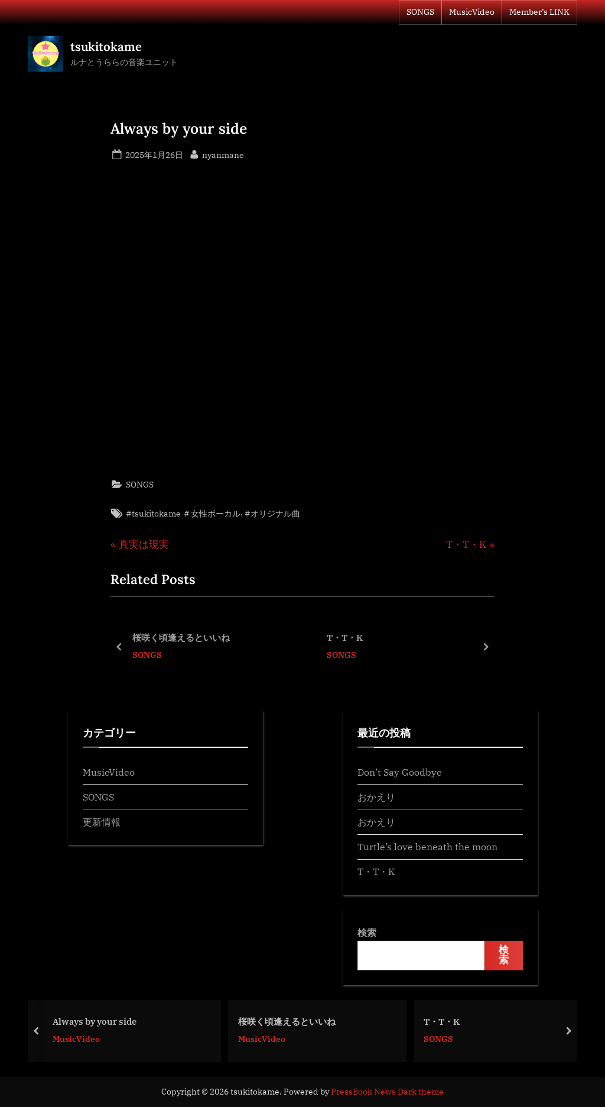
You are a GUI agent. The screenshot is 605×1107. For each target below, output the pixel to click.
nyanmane (223, 153)
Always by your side (102, 1021)
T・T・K (345, 637)
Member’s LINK (539, 12)
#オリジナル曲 (272, 513)
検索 (366, 932)
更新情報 (102, 821)
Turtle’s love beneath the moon (427, 846)
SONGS (420, 12)
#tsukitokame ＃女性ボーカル (183, 513)
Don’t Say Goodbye (399, 772)
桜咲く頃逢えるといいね (181, 637)
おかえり (376, 796)
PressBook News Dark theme (387, 1091)
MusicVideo (472, 12)
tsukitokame (106, 46)
